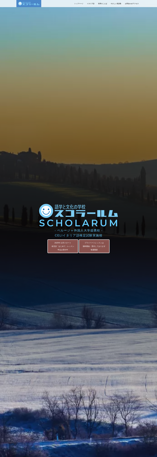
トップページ (78, 3)
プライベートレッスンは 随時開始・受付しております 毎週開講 (94, 246)
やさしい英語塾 (116, 3)
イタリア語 (90, 3)
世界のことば (102, 3)
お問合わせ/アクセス (132, 3)
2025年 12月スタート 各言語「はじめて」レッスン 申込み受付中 (63, 246)
